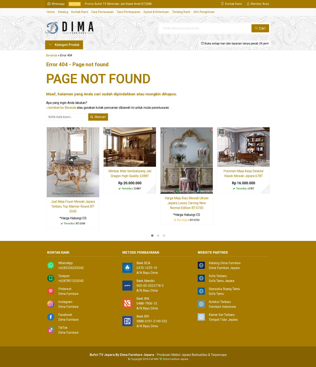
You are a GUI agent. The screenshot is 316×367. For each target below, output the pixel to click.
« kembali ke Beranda (61, 108)
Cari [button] (260, 28)
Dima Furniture (68, 294)
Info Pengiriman (203, 12)
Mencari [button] (98, 117)
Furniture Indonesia (222, 307)
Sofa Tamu (216, 294)
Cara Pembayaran (128, 12)
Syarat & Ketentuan (156, 12)
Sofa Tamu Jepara (221, 281)
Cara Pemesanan (102, 12)
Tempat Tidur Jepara (223, 320)
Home (51, 12)
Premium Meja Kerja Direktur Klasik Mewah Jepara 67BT (243, 173)
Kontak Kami (79, 12)
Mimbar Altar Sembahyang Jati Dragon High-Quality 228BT (129, 173)
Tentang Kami (181, 12)
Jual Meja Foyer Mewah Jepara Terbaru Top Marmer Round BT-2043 (73, 206)
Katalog (63, 12)
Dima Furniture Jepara (224, 268)
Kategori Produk (64, 45)
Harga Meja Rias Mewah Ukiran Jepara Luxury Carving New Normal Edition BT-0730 (186, 203)
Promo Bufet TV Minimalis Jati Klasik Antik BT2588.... (119, 4)
